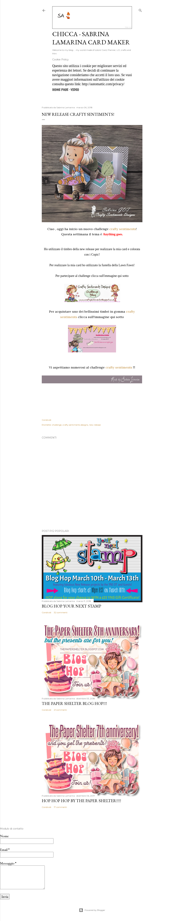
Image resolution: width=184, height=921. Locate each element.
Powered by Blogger (92, 910)
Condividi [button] (46, 420)
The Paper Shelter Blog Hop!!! (74, 703)
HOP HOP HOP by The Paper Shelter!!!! (81, 800)
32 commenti (60, 612)
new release (95, 424)
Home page (60, 89)
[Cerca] (140, 9)
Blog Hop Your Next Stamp (71, 606)
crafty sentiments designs (75, 424)
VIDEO (75, 89)
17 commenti (60, 807)
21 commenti (60, 710)
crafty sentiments (122, 229)
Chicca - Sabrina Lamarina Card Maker (91, 38)
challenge (57, 424)
